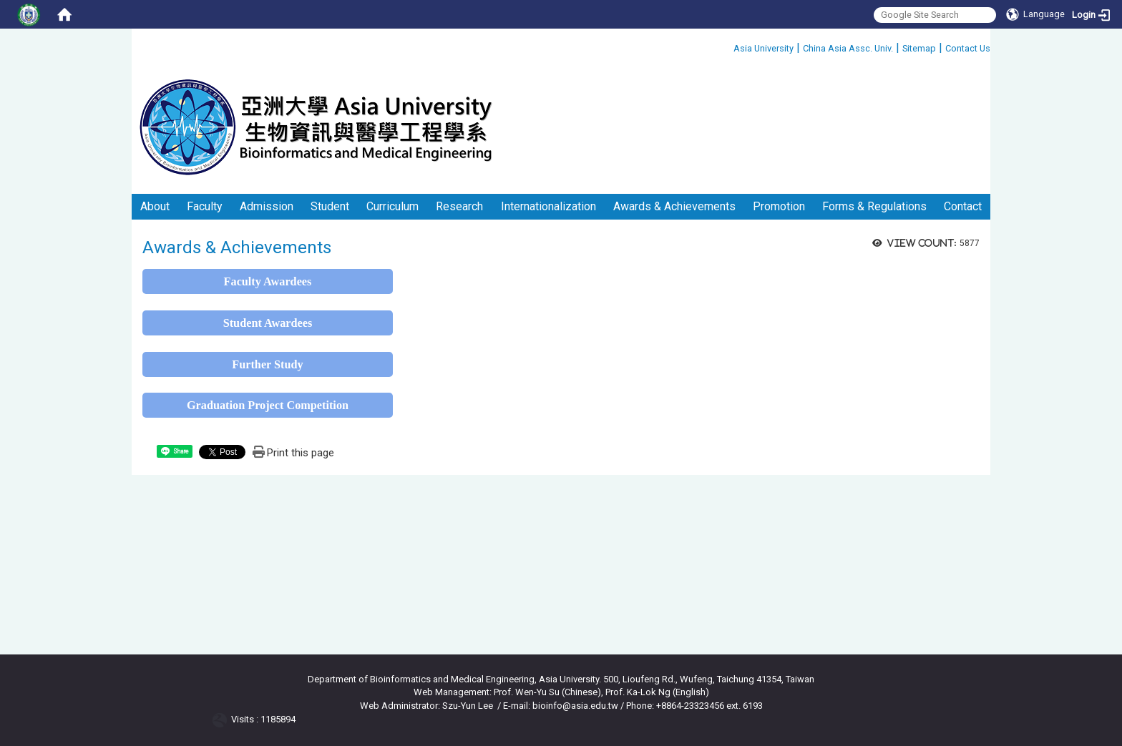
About (155, 206)
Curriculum (392, 206)
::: (728, 46)
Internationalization (548, 206)
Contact (963, 206)
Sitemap (919, 48)
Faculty (205, 206)
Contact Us (967, 48)
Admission (266, 206)
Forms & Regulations (874, 206)
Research (459, 206)
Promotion (779, 206)
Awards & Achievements (674, 206)
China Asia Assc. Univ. (848, 48)
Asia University (763, 48)
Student (330, 206)
